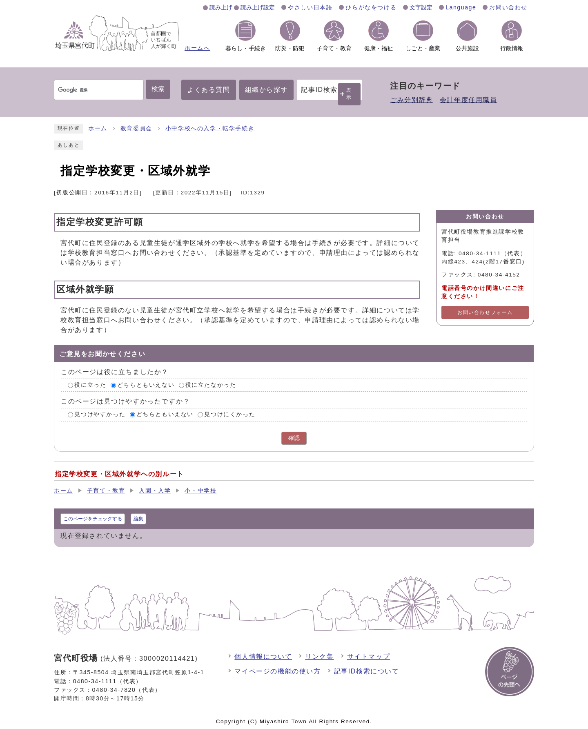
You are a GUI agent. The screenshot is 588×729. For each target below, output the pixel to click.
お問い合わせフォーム (485, 312)
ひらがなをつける (370, 7)
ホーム (97, 128)
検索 (158, 88)
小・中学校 (200, 491)
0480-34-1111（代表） (107, 681)
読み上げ (220, 7)
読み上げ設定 (258, 7)
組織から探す (266, 89)
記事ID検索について (366, 671)
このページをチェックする (92, 519)
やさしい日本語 (310, 7)
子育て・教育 (106, 491)
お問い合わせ (508, 7)
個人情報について (263, 656)
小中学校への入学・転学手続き (209, 128)
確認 (294, 438)
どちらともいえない (145, 385)
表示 (349, 94)
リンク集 (319, 656)
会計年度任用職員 (468, 99)
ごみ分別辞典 (411, 99)
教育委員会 (136, 128)
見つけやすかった (99, 415)
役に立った (90, 385)
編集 (138, 519)
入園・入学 (155, 491)
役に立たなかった (210, 385)
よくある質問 (208, 89)
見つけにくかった (229, 415)
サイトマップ (368, 656)
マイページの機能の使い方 (277, 671)
